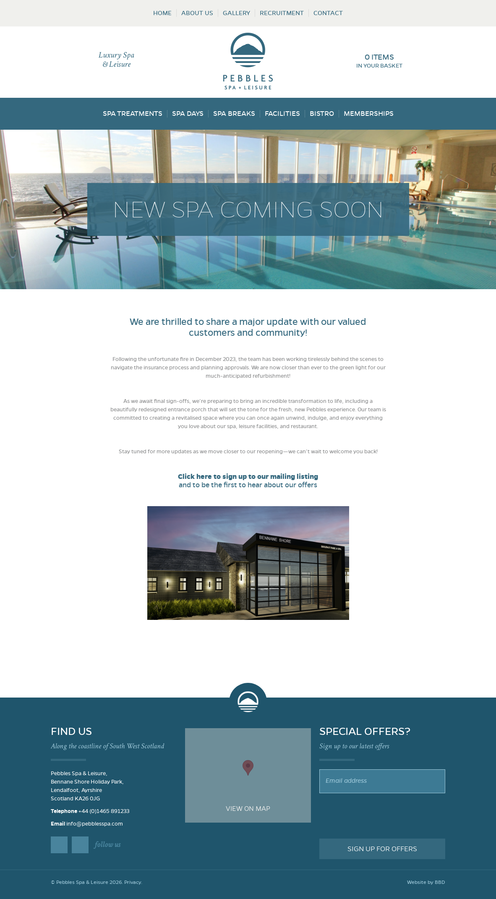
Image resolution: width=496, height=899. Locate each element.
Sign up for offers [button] (382, 848)
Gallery (236, 13)
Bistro (322, 113)
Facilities (282, 113)
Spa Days (188, 113)
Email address (346, 780)
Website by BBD (426, 882)
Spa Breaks (234, 113)
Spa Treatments (132, 113)
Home (162, 13)
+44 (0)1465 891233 (103, 811)
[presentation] (383, 816)
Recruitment (282, 13)
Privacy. (133, 882)
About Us (197, 13)
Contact (328, 13)
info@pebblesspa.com (94, 824)
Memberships (369, 113)
